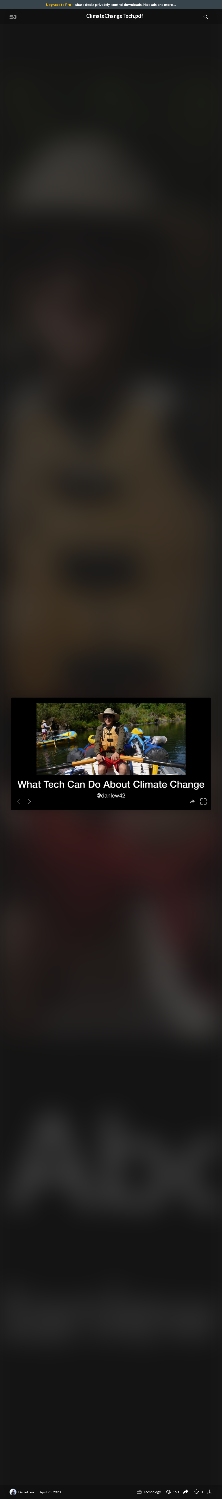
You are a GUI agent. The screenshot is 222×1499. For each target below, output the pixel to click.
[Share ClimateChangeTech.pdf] (185, 1492)
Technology (149, 1492)
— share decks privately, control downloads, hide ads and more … (111, 4)
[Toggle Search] (206, 17)
